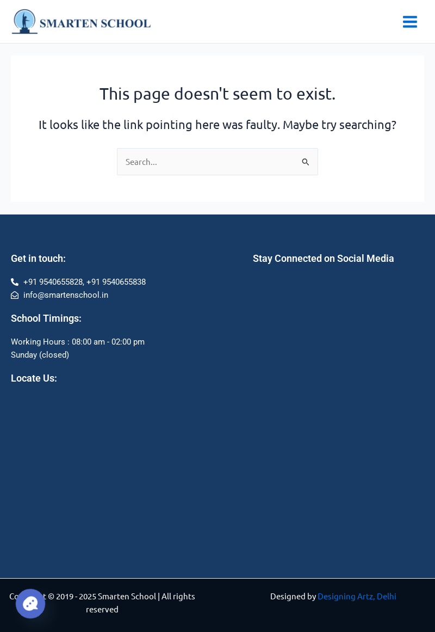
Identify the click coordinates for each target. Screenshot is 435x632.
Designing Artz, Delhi (357, 596)
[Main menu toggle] (410, 22)
